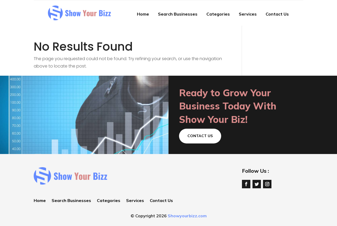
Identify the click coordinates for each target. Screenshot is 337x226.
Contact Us (277, 14)
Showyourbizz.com (187, 215)
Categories (218, 14)
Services (248, 14)
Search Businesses (177, 14)
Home (143, 14)
